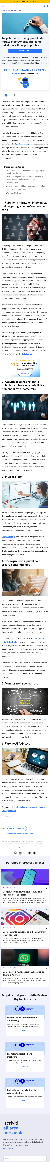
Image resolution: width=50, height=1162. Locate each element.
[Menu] (2, 5)
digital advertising (29, 354)
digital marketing (22, 144)
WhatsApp (29, 853)
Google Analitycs (8, 537)
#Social (31, 833)
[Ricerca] (44, 6)
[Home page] (14, 6)
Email (34, 853)
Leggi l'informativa (9, 1148)
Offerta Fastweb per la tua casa (24, 1)
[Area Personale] (47, 6)
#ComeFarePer (11, 833)
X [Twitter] (20, 853)
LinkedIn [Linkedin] (15, 853)
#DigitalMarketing (22, 833)
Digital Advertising (17, 828)
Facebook (25, 853)
